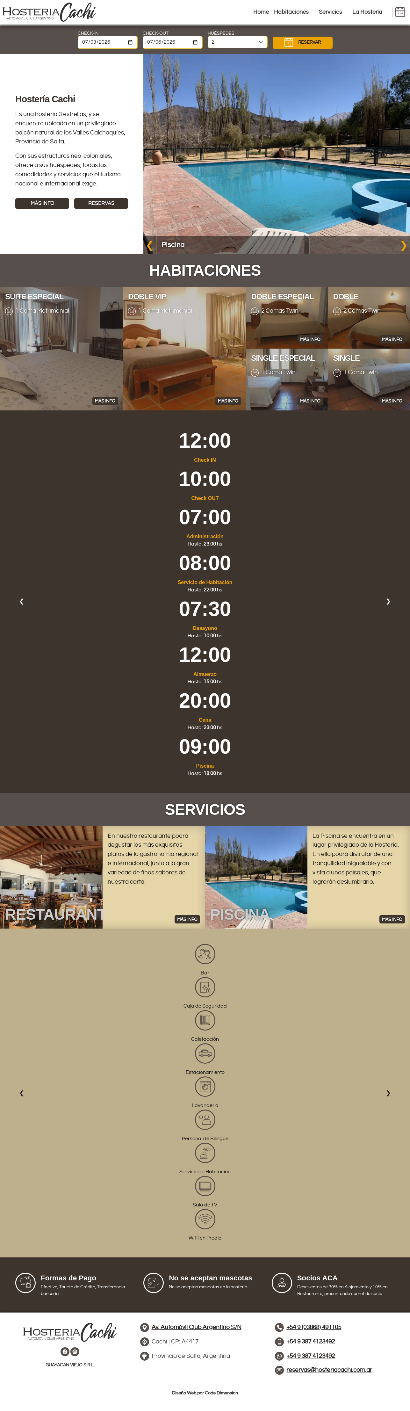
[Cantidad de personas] (238, 42)
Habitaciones (291, 12)
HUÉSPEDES (221, 33)
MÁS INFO (42, 203)
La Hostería (367, 12)
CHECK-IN (88, 33)
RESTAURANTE (60, 914)
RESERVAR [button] (302, 42)
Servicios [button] (330, 12)
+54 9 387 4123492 (310, 1356)
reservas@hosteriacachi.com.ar (329, 1370)
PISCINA (240, 914)
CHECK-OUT (156, 33)
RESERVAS (101, 203)
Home (261, 12)
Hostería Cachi (45, 99)
